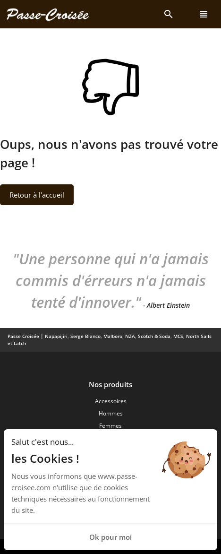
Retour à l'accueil (36, 194)
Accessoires (111, 401)
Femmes (110, 426)
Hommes (111, 413)
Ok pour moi (110, 537)
